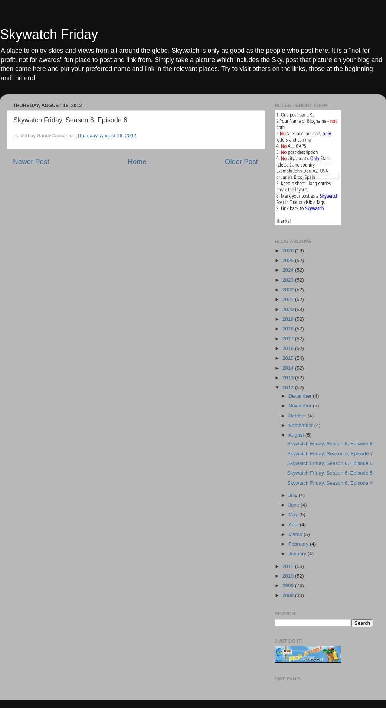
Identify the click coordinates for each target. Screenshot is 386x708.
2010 (288, 576)
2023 (288, 280)
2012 (288, 387)
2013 (288, 378)
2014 (288, 368)
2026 (288, 250)
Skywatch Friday (49, 34)
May (293, 514)
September (301, 425)
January (298, 553)
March (296, 534)
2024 (288, 270)
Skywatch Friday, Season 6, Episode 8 (330, 443)
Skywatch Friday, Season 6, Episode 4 (330, 483)
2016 (288, 348)
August (296, 435)
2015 (288, 358)
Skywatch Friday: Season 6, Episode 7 (330, 453)
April (294, 524)
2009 (288, 585)
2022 (288, 289)
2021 (288, 299)
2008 (288, 595)
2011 (288, 566)
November (300, 405)
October (298, 415)
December (300, 396)
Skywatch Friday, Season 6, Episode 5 (330, 473)
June (294, 505)
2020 (288, 309)
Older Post (241, 161)
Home (137, 161)
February (299, 544)
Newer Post (31, 161)
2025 (288, 260)
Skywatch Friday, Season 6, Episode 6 (330, 463)
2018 (288, 329)
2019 (288, 319)
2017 (288, 339)
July (293, 495)
